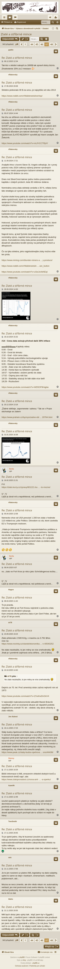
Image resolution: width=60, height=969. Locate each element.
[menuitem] (57, 28)
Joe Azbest (13, 716)
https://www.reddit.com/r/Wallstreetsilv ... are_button (25, 266)
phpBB (22, 957)
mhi (10, 857)
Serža (11, 469)
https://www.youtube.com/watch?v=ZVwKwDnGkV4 (25, 696)
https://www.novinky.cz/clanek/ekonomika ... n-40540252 (28, 644)
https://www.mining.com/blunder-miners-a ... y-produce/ (27, 260)
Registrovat (21, 22)
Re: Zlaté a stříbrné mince (17, 57)
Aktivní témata (16, 18)
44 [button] (32, 44)
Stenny (11, 758)
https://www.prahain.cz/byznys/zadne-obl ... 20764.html (27, 417)
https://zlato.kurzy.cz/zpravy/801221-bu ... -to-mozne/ (26, 487)
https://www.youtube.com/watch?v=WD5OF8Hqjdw (25, 387)
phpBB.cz (35, 963)
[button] (16, 44)
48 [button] (51, 44)
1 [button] (25, 44)
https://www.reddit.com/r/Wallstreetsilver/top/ (22, 96)
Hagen (11, 590)
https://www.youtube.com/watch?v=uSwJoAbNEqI (25, 272)
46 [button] (41, 44)
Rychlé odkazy (5, 18)
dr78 (10, 622)
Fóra (10, 18)
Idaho (10, 899)
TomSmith (12, 821)
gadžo (10, 50)
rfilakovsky (12, 75)
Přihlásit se (8, 22)
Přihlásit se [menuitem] (51, 18)
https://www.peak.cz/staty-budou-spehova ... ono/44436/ (27, 752)
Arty (24, 960)
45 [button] (37, 44)
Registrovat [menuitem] (56, 18)
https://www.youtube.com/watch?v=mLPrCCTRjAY (25, 143)
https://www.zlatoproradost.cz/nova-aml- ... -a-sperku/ (26, 779)
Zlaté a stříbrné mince (16, 34)
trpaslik (11, 785)
